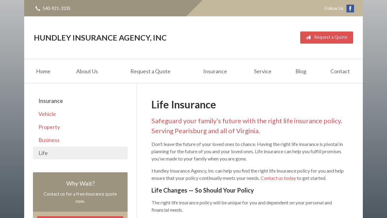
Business (49, 140)
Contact (340, 71)
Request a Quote (325, 37)
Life (43, 153)
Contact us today (278, 178)
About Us (87, 71)
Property (49, 127)
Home (43, 71)
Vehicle (47, 114)
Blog (300, 71)
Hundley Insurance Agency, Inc (100, 37)
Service (263, 71)
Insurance (215, 71)
